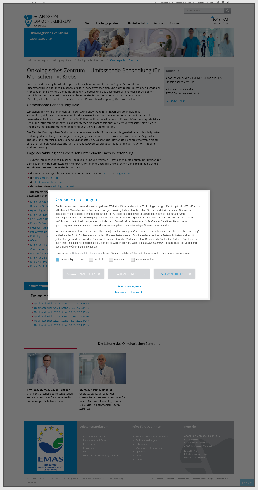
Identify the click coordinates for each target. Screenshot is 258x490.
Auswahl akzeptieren (81, 273)
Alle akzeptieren (172, 273)
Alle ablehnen (127, 273)
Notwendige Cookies (70, 259)
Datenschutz (137, 292)
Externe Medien (142, 259)
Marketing (117, 259)
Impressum (120, 292)
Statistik (96, 259)
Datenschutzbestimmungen (87, 253)
